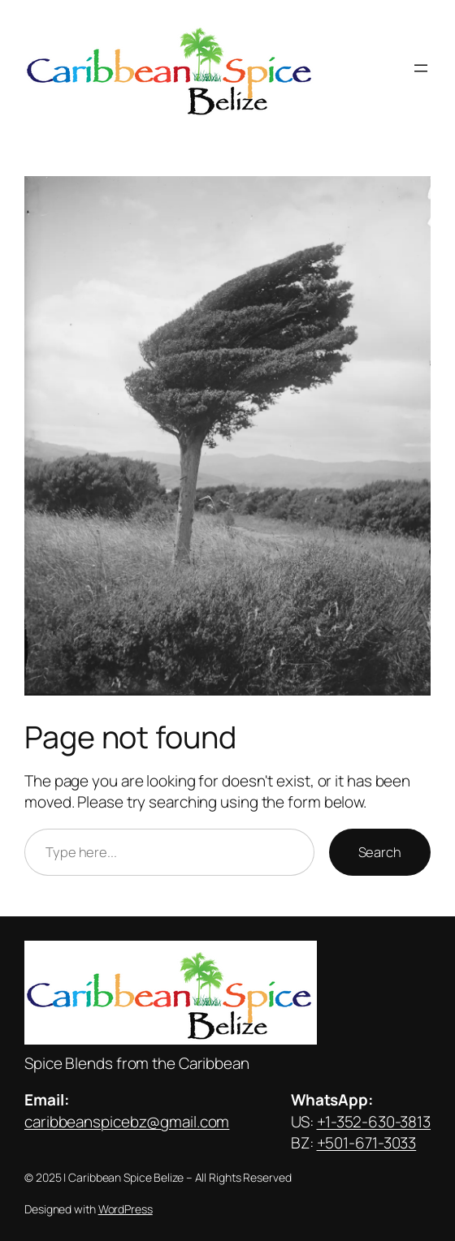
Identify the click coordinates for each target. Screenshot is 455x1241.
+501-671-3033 (367, 1142)
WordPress (125, 1209)
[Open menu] (421, 68)
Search (379, 851)
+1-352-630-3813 (374, 1121)
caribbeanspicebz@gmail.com (126, 1121)
